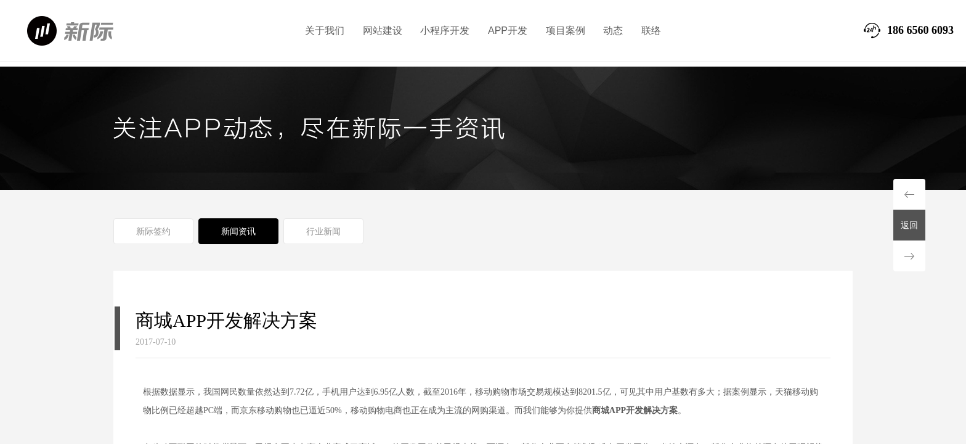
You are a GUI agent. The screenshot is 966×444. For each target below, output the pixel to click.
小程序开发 (444, 30)
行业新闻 (323, 231)
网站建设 (382, 30)
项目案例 (565, 30)
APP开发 (507, 30)
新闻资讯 (238, 231)
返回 (909, 225)
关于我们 (324, 30)
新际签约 (153, 231)
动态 (613, 30)
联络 (651, 30)
